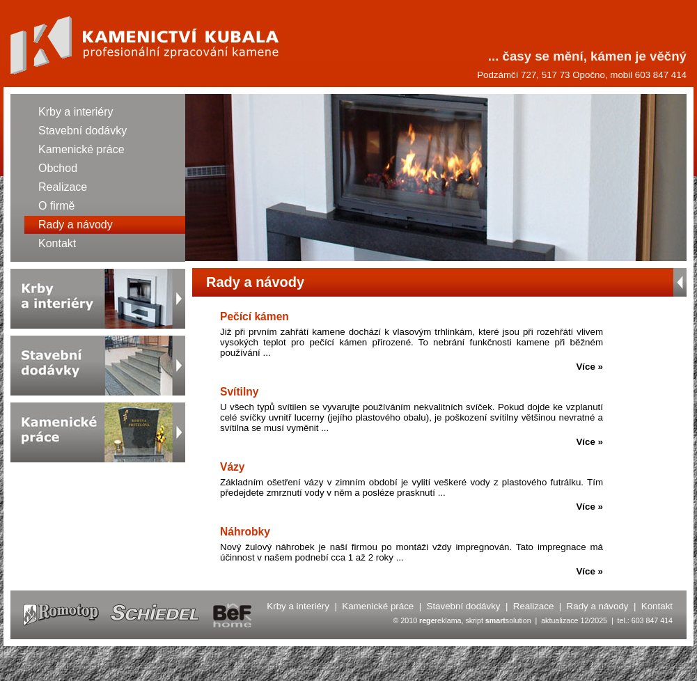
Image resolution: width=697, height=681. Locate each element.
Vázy (232, 467)
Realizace (62, 187)
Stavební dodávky (82, 130)
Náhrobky (245, 532)
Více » (589, 366)
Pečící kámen (254, 316)
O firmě (56, 206)
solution (508, 620)
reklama (440, 620)
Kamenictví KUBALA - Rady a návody (146, 45)
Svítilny (239, 392)
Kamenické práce (81, 149)
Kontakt (57, 243)
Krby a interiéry (75, 112)
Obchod (57, 168)
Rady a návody (75, 224)
